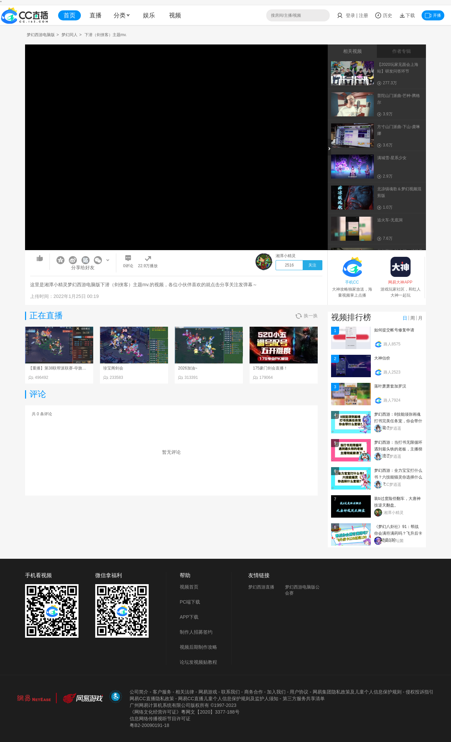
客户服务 (162, 692)
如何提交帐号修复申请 (394, 330)
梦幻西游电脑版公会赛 (302, 590)
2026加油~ (187, 368)
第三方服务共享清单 (304, 698)
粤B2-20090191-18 (149, 725)
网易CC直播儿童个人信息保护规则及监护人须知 (228, 698)
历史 (383, 15)
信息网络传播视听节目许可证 (160, 718)
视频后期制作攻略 (198, 647)
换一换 (306, 316)
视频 (175, 15)
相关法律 (184, 692)
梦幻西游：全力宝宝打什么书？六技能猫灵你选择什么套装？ (398, 477)
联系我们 (230, 692)
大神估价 (382, 358)
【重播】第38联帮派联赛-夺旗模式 (59, 368)
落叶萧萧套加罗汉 (390, 386)
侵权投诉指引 (420, 692)
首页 (69, 15)
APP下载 (189, 617)
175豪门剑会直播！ (270, 368)
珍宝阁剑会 (113, 368)
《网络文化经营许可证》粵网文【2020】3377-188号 (184, 712)
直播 (96, 15)
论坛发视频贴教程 (198, 662)
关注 (312, 265)
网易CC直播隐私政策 (152, 698)
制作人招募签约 (196, 632)
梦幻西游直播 (261, 587)
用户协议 (299, 692)
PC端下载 (190, 602)
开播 (433, 15)
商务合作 (253, 692)
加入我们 (276, 692)
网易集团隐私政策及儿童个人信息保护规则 (357, 692)
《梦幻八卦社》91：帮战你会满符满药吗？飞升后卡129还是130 (398, 533)
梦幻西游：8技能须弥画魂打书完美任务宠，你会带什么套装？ (398, 421)
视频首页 (189, 587)
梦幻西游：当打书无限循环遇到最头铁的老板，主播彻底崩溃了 (398, 449)
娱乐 (149, 15)
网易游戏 (207, 692)
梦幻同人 (69, 34)
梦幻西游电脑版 (41, 34)
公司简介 (139, 692)
